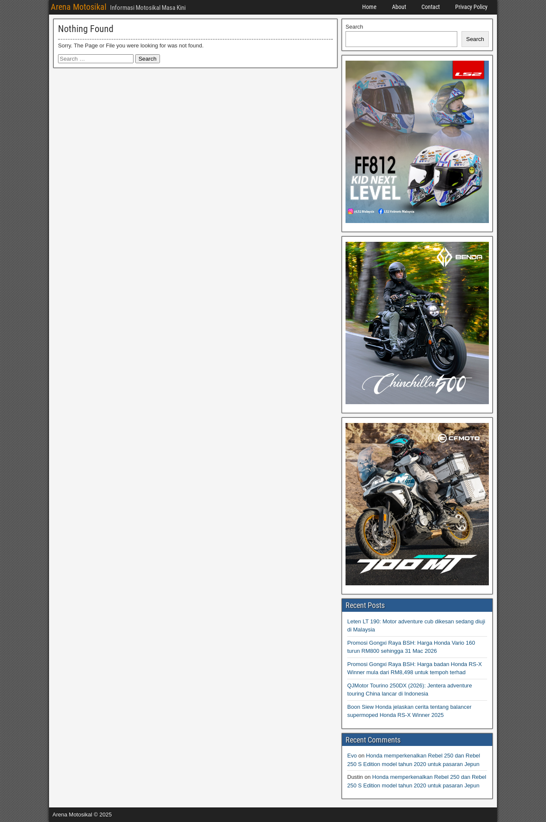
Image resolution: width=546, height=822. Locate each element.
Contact (430, 6)
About (399, 6)
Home (369, 6)
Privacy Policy (471, 6)
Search (354, 26)
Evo (352, 755)
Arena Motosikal (79, 7)
